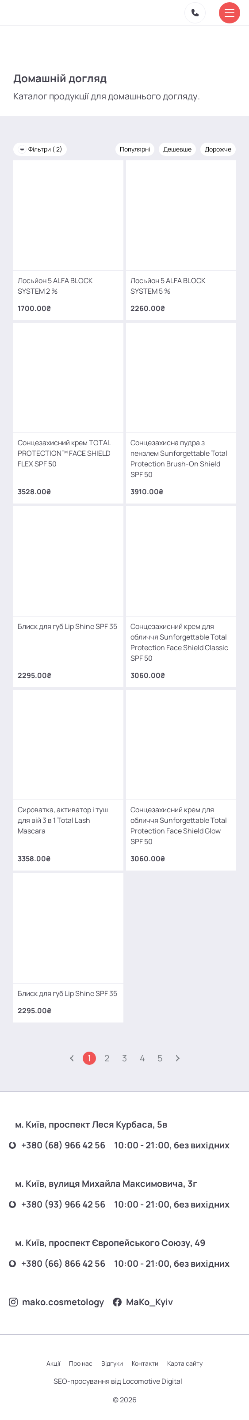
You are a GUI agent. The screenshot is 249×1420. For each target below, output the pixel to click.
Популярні (135, 149)
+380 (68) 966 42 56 (57, 1145)
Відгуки (112, 1363)
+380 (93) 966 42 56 (57, 1204)
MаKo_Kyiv (143, 1302)
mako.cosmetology (56, 1302)
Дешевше (177, 149)
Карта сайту (185, 1363)
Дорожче (218, 149)
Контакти (145, 1363)
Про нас (80, 1363)
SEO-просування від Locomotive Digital (118, 1381)
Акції (53, 1363)
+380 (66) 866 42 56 (57, 1263)
